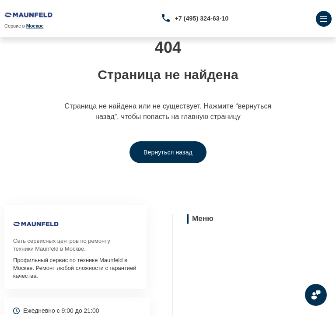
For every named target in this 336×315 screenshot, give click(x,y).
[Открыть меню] (324, 19)
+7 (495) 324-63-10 (202, 18)
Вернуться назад (168, 152)
